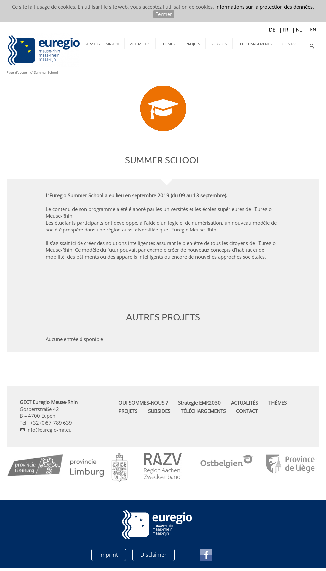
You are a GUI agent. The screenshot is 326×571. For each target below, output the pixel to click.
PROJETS (193, 43)
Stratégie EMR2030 (102, 43)
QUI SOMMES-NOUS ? (143, 402)
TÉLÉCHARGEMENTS (255, 43)
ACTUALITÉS (140, 43)
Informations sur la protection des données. (264, 6)
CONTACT (290, 43)
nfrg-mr (49, 429)
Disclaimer (153, 554)
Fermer (163, 14)
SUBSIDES (219, 43)
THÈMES (168, 43)
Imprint (109, 554)
